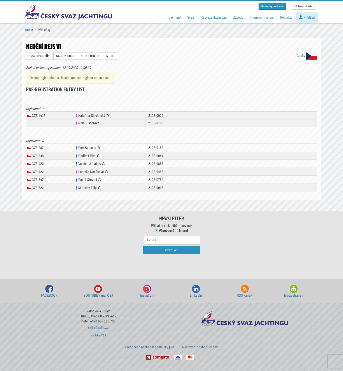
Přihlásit (307, 17)
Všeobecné (164, 230)
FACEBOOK (49, 291)
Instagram (147, 291)
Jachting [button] (175, 17)
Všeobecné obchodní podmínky (146, 347)
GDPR (175, 347)
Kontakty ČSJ (98, 335)
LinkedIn (196, 291)
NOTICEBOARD (90, 56)
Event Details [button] (39, 56)
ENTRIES (110, 56)
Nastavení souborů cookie (200, 347)
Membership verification (272, 6)
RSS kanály (245, 291)
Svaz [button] (190, 17)
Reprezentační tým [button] (214, 17)
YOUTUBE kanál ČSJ (98, 291)
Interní (181, 230)
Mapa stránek (293, 291)
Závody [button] (238, 17)
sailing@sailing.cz (98, 327)
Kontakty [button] (286, 17)
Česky (307, 55)
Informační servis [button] (262, 17)
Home (29, 29)
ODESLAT (171, 250)
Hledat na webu (303, 6)
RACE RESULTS (65, 56)
